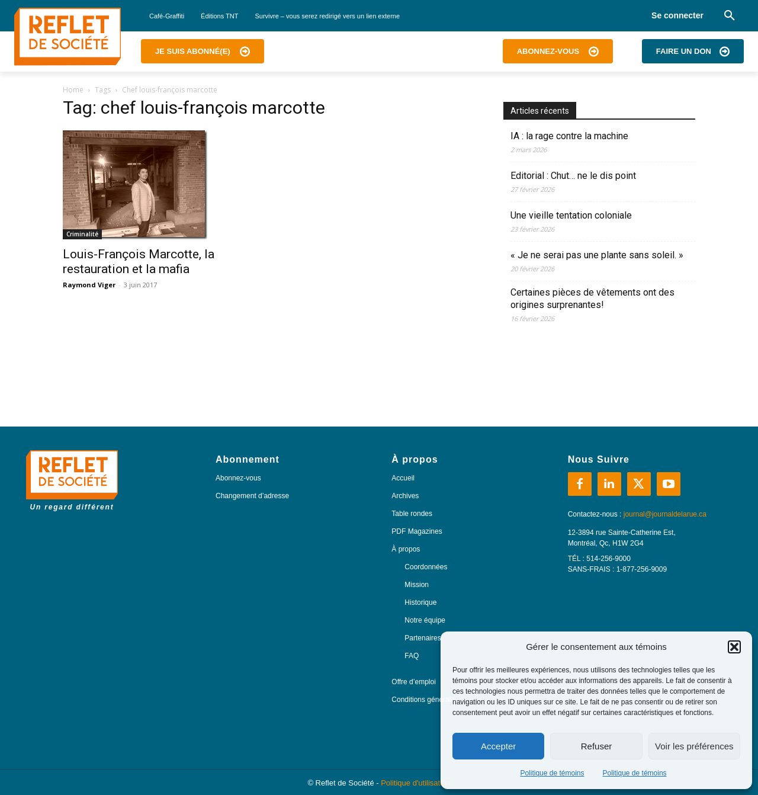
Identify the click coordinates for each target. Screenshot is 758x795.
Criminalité (82, 234)
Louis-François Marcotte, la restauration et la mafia (138, 261)
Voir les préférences (694, 746)
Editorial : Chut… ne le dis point (573, 175)
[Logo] (67, 37)
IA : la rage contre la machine (569, 136)
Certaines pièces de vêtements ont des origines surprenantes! (592, 298)
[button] (734, 647)
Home (73, 90)
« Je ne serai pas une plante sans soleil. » (596, 255)
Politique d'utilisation (415, 782)
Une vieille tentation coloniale (571, 215)
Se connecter (677, 15)
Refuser (596, 746)
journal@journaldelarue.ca (665, 514)
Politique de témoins (552, 773)
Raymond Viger (89, 284)
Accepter (498, 746)
